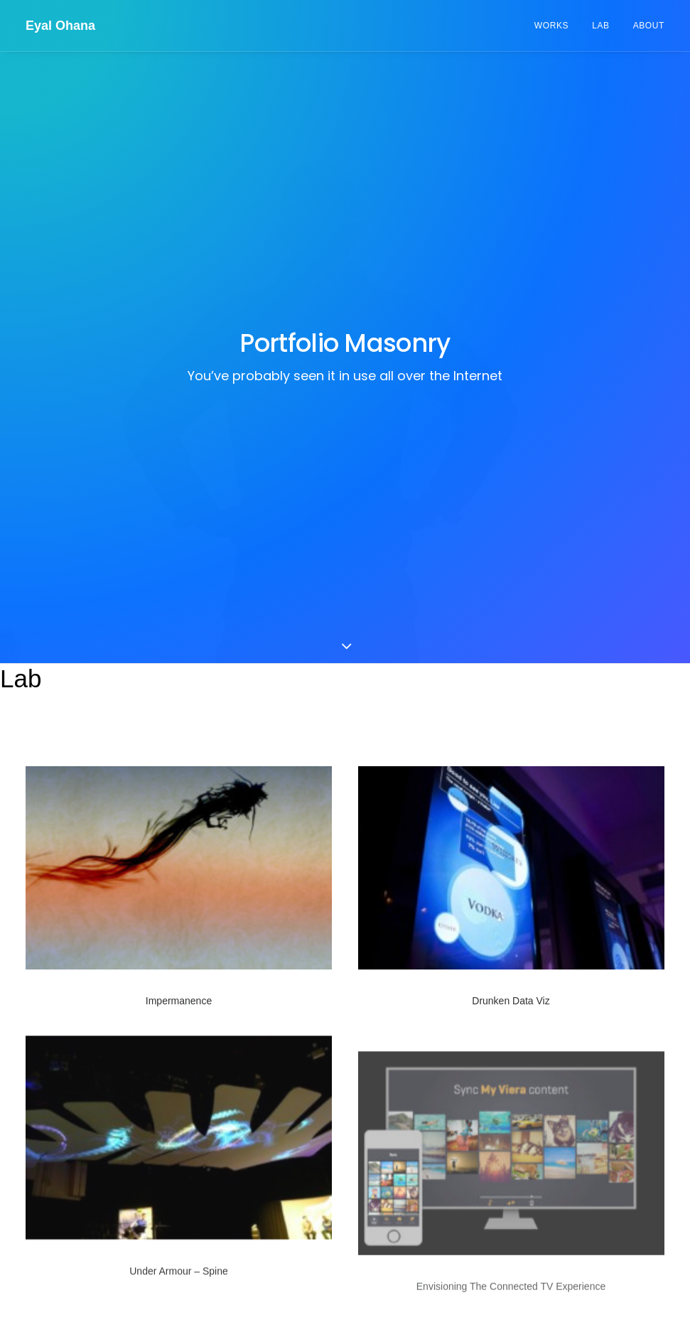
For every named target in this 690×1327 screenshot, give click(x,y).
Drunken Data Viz (510, 654)
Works (551, 26)
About (648, 26)
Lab (600, 26)
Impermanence (179, 653)
